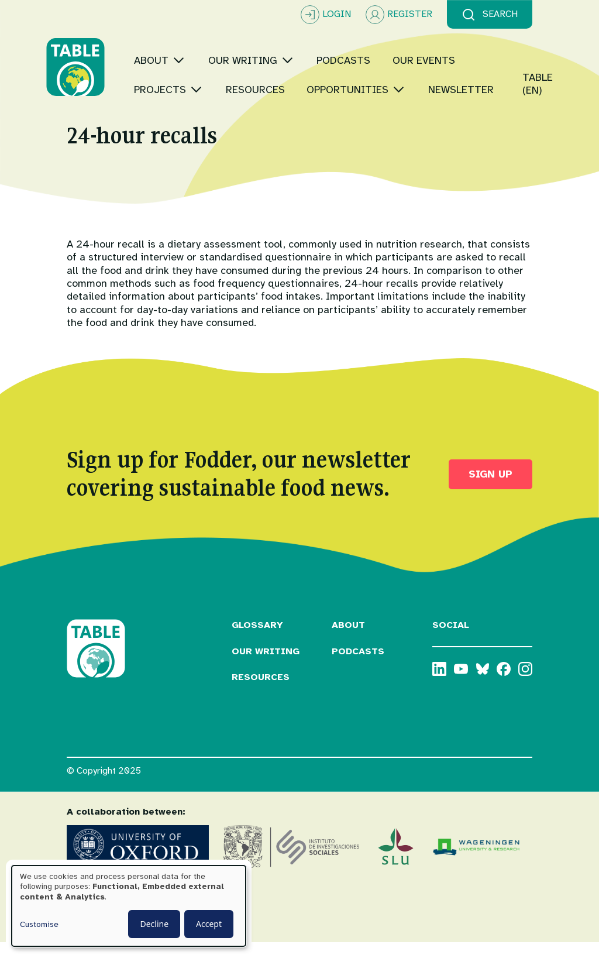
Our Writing (266, 666)
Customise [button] (39, 924)
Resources (261, 693)
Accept (209, 923)
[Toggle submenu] (199, 43)
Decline (154, 923)
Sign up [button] (490, 489)
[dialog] (129, 906)
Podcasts (358, 666)
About (348, 640)
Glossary (257, 640)
